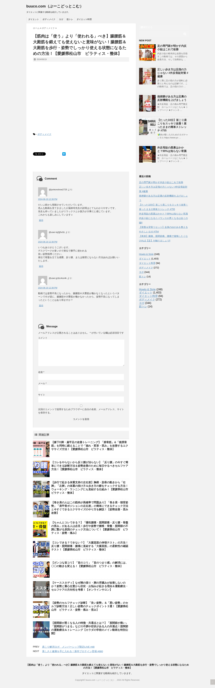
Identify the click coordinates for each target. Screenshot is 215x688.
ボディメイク (48, 19)
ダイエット (33, 19)
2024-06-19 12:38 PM (47, 199)
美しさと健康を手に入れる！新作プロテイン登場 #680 (72, 651)
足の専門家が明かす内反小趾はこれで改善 (161, 182)
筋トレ (70, 19)
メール (42, 383)
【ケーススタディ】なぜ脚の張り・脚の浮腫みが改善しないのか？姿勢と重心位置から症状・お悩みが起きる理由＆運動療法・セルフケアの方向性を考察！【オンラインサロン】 (89, 586)
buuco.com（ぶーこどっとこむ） (54, 6)
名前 (41, 372)
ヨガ (61, 19)
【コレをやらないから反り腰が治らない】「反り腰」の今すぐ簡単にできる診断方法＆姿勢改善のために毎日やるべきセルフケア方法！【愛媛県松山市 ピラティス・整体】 (89, 466)
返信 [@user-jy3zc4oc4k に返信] (41, 305)
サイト (41, 394)
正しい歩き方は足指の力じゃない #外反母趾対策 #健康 (172, 73)
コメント (42, 337)
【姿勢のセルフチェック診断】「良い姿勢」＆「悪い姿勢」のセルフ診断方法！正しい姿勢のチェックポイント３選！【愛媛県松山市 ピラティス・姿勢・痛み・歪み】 (89, 606)
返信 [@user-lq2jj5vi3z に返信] (41, 266)
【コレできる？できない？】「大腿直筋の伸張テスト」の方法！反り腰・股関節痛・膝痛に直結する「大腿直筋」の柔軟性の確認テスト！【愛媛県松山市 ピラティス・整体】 (89, 546)
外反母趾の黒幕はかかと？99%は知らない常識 (163, 213)
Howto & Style (146, 254)
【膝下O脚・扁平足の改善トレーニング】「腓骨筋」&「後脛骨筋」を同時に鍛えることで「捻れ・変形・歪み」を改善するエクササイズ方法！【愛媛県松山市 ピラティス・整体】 (89, 446)
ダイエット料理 (84, 19)
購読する (147, 27)
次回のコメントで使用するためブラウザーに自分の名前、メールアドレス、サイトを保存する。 (81, 411)
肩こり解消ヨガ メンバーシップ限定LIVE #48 (68, 646)
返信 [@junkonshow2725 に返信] (41, 220)
